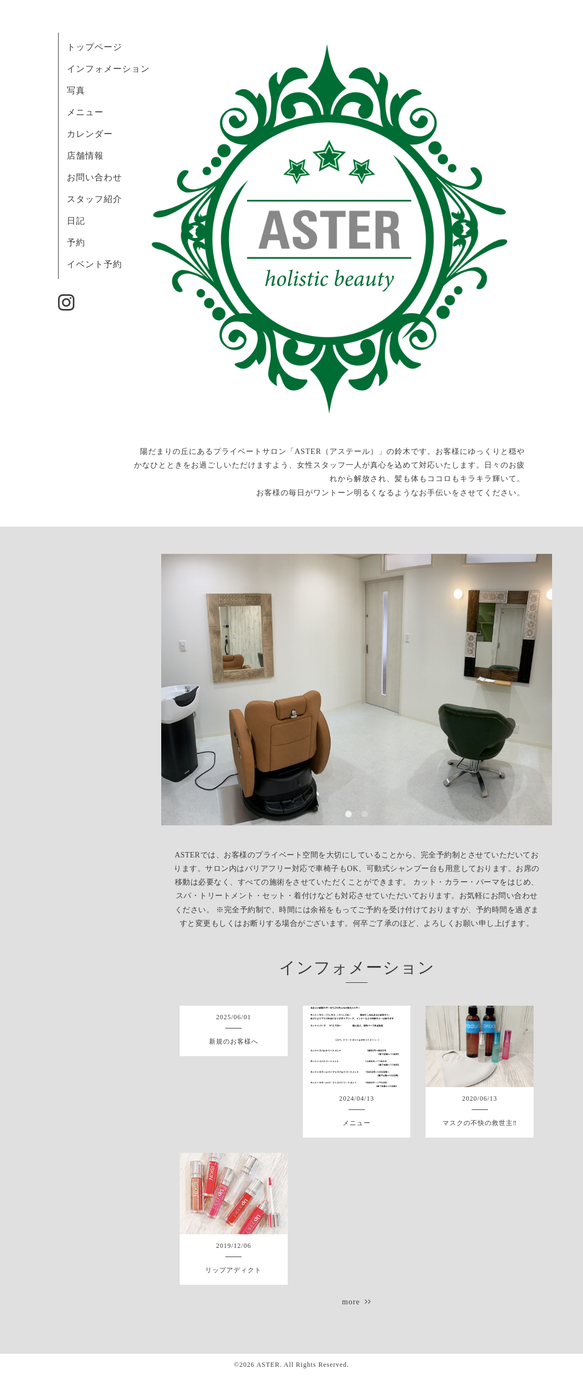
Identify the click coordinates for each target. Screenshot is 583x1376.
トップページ (94, 47)
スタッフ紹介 (94, 199)
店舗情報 (85, 155)
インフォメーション (108, 68)
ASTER (268, 1364)
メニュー (85, 112)
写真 (76, 90)
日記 (76, 220)
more (356, 1302)
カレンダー (90, 133)
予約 (76, 242)
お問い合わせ (94, 177)
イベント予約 (94, 264)
